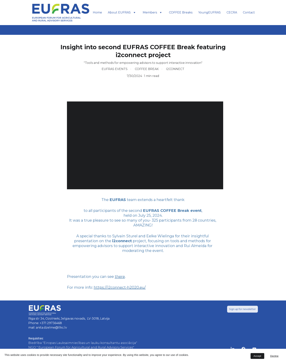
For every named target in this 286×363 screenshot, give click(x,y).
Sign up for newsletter (242, 309)
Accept (257, 356)
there (120, 277)
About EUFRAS (119, 12)
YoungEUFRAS (209, 12)
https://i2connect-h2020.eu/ (120, 288)
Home (97, 12)
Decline (274, 356)
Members (150, 12)
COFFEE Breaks (180, 12)
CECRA (232, 12)
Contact (249, 12)
